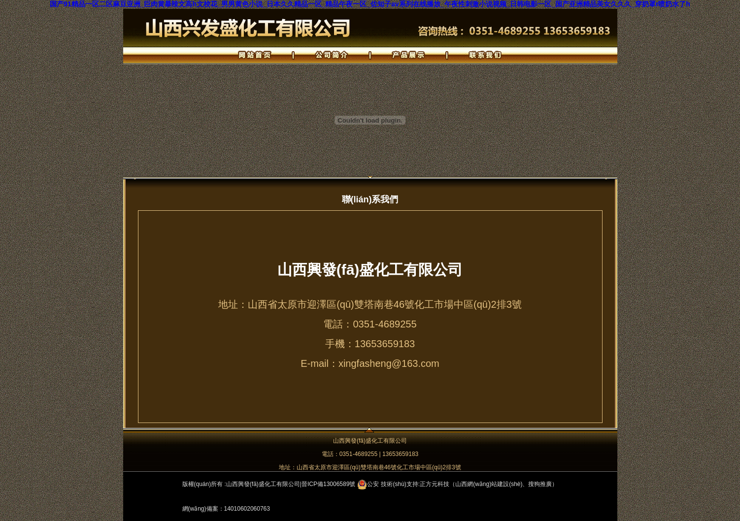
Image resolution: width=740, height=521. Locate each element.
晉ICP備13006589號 (328, 484)
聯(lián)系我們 (370, 199)
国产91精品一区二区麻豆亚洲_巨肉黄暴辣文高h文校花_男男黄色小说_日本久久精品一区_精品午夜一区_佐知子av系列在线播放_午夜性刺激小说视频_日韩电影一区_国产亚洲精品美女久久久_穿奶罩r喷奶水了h (370, 4)
